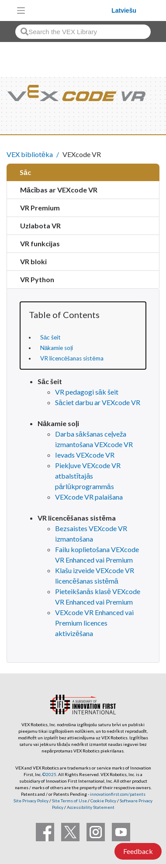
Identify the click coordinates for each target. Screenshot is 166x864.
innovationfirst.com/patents (117, 794)
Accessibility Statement (90, 807)
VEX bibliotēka (30, 154)
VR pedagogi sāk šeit (86, 392)
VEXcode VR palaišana (89, 497)
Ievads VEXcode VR (84, 455)
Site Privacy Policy (31, 800)
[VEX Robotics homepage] (70, 10)
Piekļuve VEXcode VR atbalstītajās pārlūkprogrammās (88, 475)
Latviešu (123, 10)
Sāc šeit (50, 337)
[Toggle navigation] (20, 10)
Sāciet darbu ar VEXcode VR (97, 402)
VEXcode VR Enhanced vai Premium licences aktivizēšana (94, 622)
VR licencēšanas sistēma (72, 358)
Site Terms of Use (69, 800)
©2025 (49, 774)
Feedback (138, 851)
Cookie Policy (103, 800)
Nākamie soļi (56, 347)
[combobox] (83, 31)
